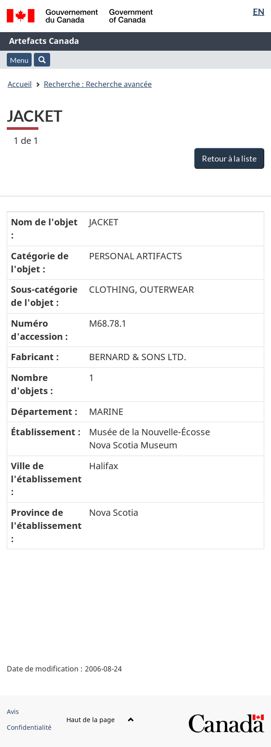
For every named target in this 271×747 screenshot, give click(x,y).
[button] (42, 60)
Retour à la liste (229, 158)
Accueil (20, 84)
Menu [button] (19, 60)
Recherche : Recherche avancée (98, 84)
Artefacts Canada (44, 40)
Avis (13, 711)
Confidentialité (29, 727)
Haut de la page (100, 719)
